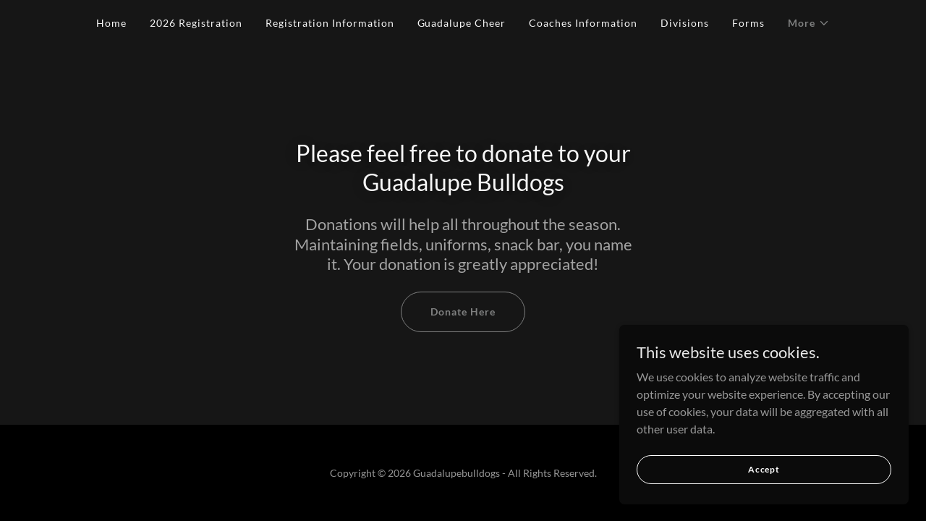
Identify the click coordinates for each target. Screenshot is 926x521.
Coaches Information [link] (583, 23)
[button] (809, 23)
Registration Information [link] (330, 23)
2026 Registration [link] (196, 23)
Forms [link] (748, 23)
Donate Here (463, 311)
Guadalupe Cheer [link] (461, 23)
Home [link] (111, 23)
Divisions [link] (684, 23)
